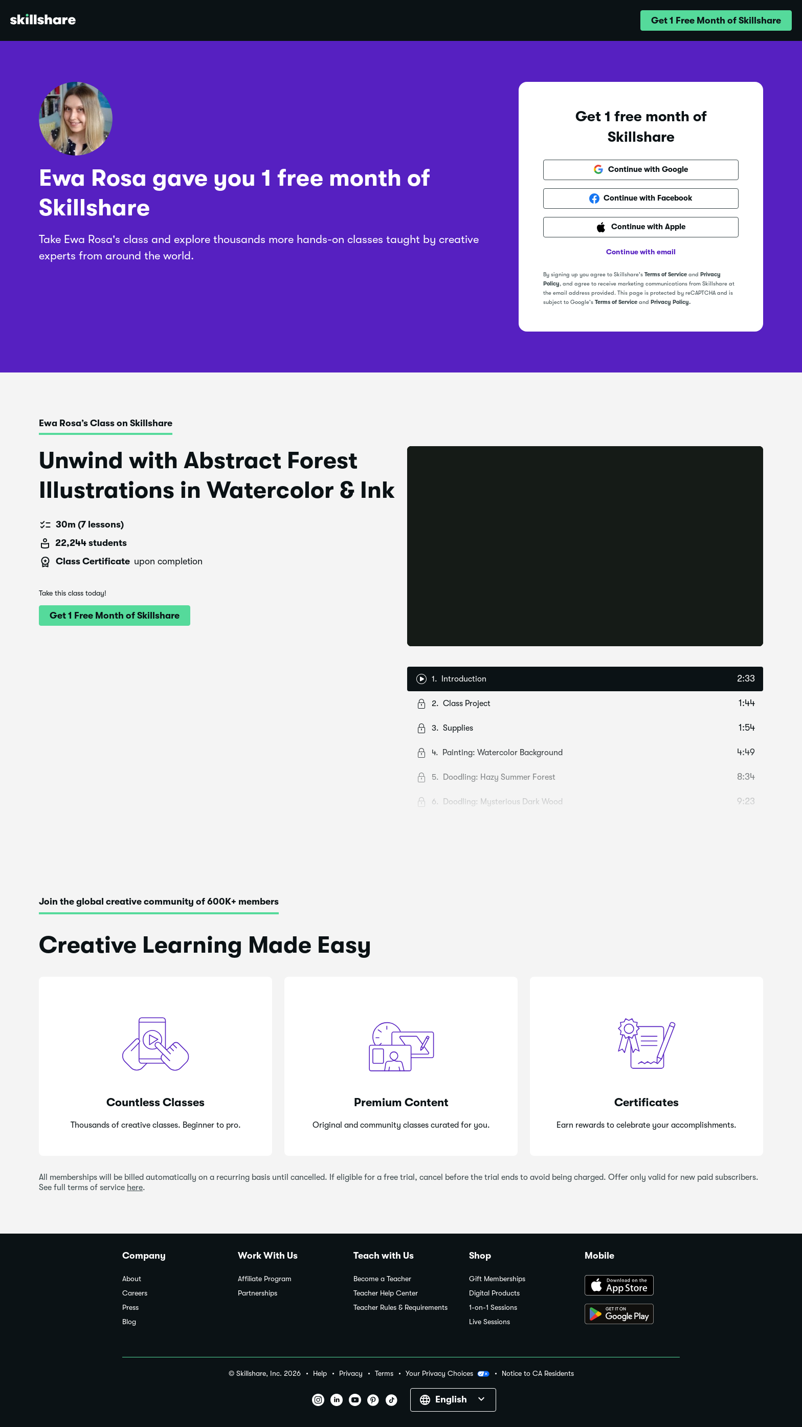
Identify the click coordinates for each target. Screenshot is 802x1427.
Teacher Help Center (385, 1293)
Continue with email (641, 252)
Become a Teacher (382, 1279)
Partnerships (257, 1293)
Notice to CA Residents (538, 1373)
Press (130, 1307)
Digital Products (494, 1293)
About (131, 1279)
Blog (129, 1322)
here (135, 1187)
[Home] (43, 21)
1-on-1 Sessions (493, 1307)
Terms (384, 1373)
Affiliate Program (265, 1279)
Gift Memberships (497, 1279)
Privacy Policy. (670, 302)
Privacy (351, 1373)
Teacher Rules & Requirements (400, 1307)
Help (320, 1373)
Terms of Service (665, 274)
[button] (716, 20)
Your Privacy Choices (447, 1374)
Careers (134, 1293)
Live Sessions (489, 1322)
